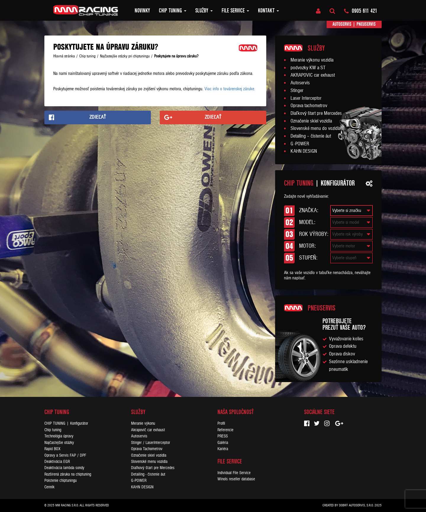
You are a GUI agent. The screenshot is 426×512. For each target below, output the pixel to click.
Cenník (49, 487)
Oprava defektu (342, 346)
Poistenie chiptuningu (60, 480)
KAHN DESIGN (304, 151)
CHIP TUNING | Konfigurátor (66, 423)
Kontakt (268, 10)
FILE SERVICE (235, 10)
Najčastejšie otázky (59, 442)
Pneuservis (366, 24)
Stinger (297, 90)
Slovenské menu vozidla (149, 461)
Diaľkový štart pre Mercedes (316, 113)
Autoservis (342, 24)
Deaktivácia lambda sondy (64, 468)
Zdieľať (97, 117)
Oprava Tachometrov (146, 449)
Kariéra (222, 449)
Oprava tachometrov (309, 105)
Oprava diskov (342, 354)
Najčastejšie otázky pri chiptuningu (125, 56)
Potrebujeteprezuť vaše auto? (344, 324)
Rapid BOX (52, 449)
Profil (221, 423)
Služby (204, 10)
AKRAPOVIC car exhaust (313, 75)
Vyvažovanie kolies (346, 339)
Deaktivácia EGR (57, 461)
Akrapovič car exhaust (148, 430)
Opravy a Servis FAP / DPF (65, 455)
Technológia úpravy (58, 436)
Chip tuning (172, 10)
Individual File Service (234, 473)
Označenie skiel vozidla (311, 121)
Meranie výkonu (143, 423)
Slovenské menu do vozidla (316, 128)
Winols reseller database (236, 479)
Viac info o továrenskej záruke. (229, 88)
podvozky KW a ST (308, 67)
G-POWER (138, 480)
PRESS (222, 436)
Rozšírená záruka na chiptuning (67, 474)
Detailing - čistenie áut (148, 474)
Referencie (225, 430)
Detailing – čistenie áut (311, 136)
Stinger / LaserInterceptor (150, 442)
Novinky (142, 10)
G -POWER (300, 143)
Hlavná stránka (64, 56)
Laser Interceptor (306, 98)
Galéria (222, 442)
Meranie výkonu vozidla (312, 60)
